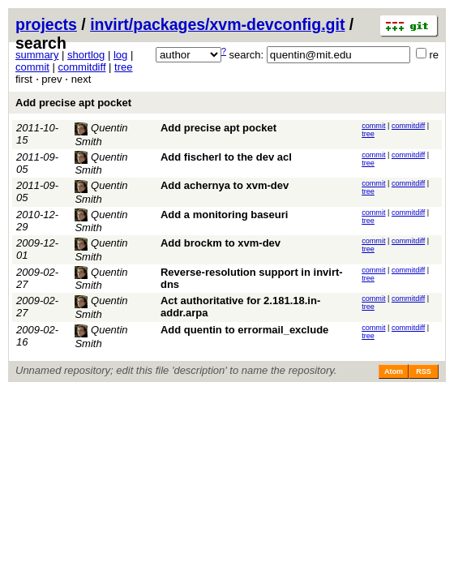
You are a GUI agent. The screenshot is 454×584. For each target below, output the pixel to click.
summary (36, 55)
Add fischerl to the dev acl (226, 157)
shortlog (86, 55)
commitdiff (82, 67)
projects (46, 24)
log (120, 55)
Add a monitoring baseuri (224, 214)
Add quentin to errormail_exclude (244, 330)
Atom (393, 371)
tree (123, 67)
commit (32, 67)
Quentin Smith (101, 164)
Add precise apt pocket (73, 103)
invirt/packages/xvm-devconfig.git (217, 24)
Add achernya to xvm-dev (225, 185)
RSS (423, 371)
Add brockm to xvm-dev (221, 243)
